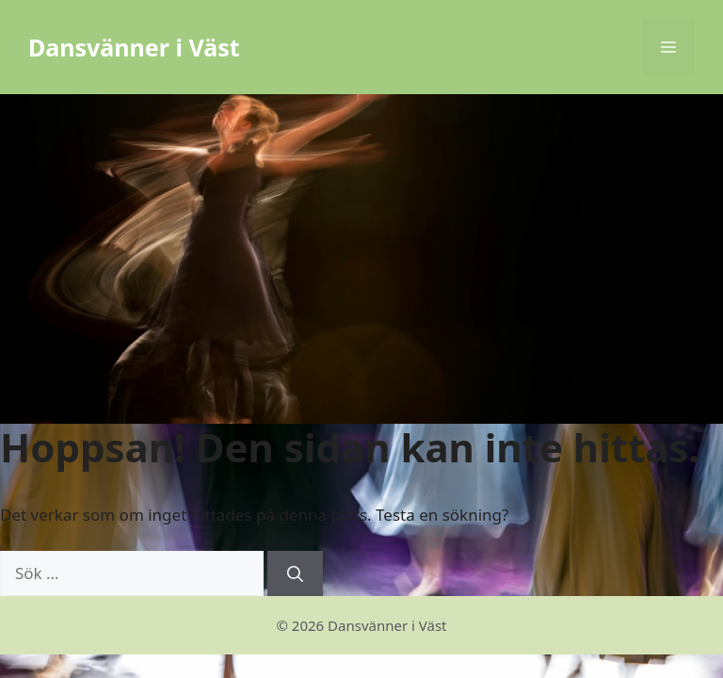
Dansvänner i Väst (134, 47)
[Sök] (295, 573)
